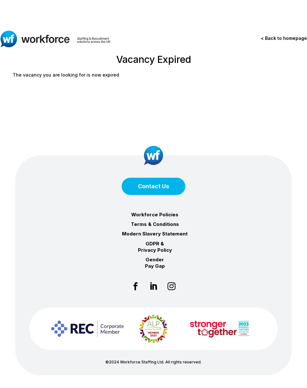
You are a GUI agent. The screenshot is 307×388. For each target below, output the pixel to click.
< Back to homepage (284, 38)
